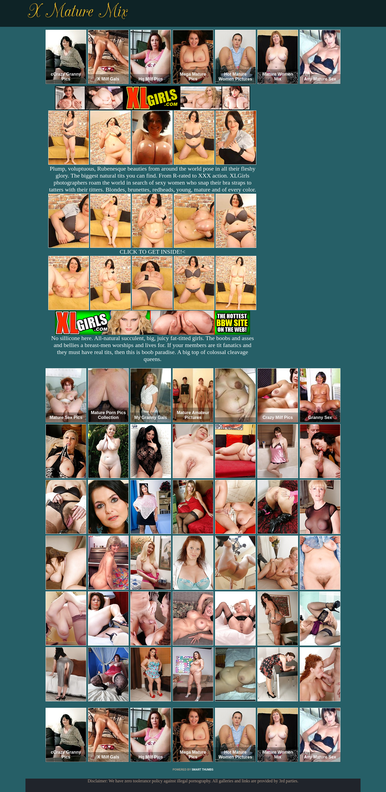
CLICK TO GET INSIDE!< (152, 251)
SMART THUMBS (202, 769)
